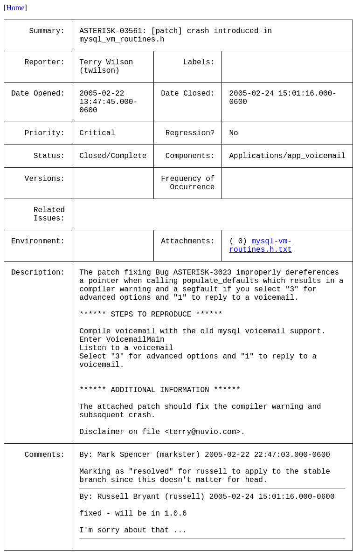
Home (15, 8)
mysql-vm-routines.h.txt (260, 245)
